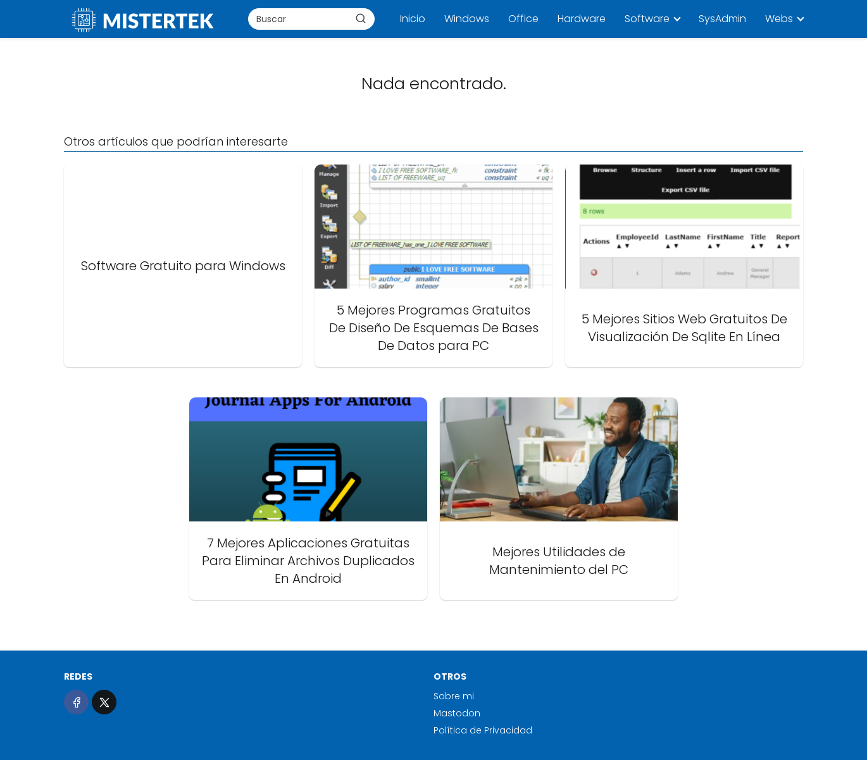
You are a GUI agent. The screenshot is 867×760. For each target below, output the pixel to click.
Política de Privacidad (483, 730)
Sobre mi (454, 696)
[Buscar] (360, 18)
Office (523, 18)
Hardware (582, 18)
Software (647, 18)
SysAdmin (722, 18)
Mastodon (457, 713)
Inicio (412, 18)
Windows (466, 18)
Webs (779, 18)
